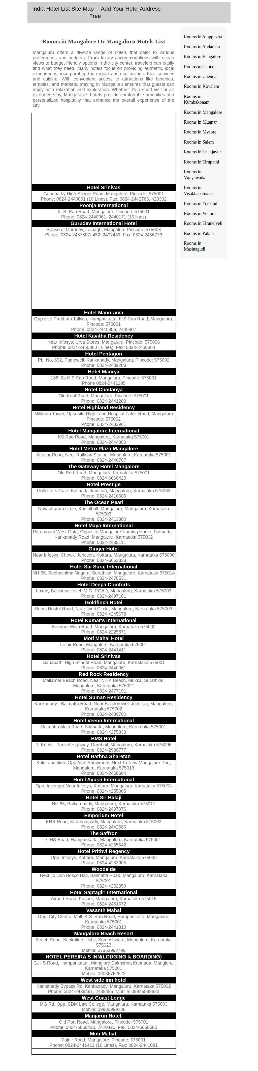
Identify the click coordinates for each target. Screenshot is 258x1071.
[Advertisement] (103, 148)
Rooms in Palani (199, 233)
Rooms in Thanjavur (202, 151)
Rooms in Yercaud (200, 203)
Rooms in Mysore (200, 131)
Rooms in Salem (199, 142)
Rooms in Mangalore (203, 112)
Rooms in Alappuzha (203, 36)
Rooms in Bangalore (202, 56)
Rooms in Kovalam (201, 86)
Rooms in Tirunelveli (203, 223)
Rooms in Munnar (200, 122)
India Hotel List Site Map (63, 9)
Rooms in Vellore (200, 213)
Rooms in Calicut (200, 66)
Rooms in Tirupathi (201, 161)
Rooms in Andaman (202, 46)
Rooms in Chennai (201, 76)
